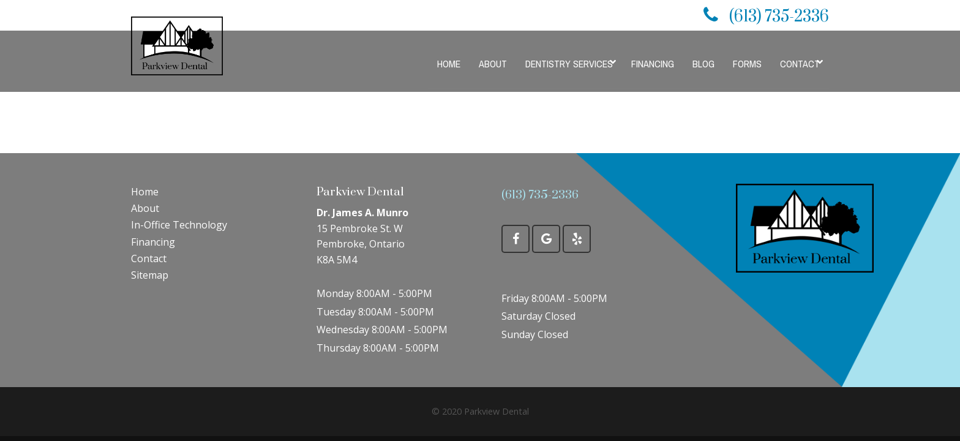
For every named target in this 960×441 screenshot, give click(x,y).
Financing (153, 242)
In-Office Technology (179, 225)
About (145, 208)
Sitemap (149, 275)
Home (145, 191)
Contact (149, 258)
